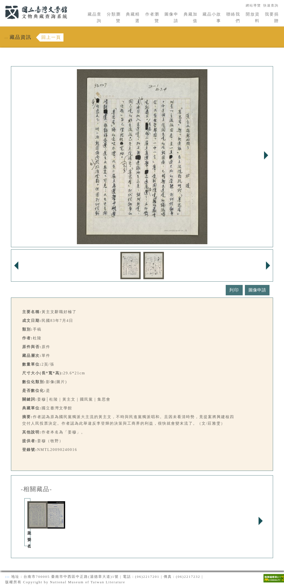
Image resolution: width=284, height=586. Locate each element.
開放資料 (253, 17)
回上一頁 (51, 37)
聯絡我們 (233, 17)
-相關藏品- (36, 489)
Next (266, 155)
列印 (234, 290)
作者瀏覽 (152, 17)
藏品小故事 (211, 17)
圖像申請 (171, 17)
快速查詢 (271, 5)
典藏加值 (191, 17)
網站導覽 (253, 5)
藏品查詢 (95, 17)
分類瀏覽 (114, 17)
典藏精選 (133, 17)
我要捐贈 (272, 17)
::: (2, 3)
